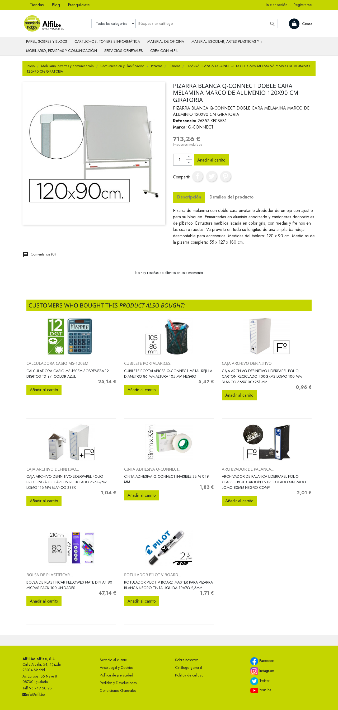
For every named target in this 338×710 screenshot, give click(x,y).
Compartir (197, 176)
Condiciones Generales (118, 690)
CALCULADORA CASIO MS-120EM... (59, 363)
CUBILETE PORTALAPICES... (148, 363)
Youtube (260, 690)
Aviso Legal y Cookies (116, 667)
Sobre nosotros (186, 659)
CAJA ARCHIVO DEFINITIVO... (248, 363)
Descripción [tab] (189, 197)
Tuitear (211, 176)
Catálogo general (188, 667)
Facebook (262, 661)
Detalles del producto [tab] (231, 197)
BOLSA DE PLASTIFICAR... (49, 574)
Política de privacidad (116, 675)
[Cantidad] (179, 159)
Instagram (262, 671)
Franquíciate (79, 5)
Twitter (260, 681)
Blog (56, 5)
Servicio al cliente (113, 659)
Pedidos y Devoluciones (118, 682)
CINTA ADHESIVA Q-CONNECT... (152, 469)
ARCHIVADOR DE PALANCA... (248, 469)
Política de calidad (189, 675)
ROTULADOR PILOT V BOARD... (152, 574)
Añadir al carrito (211, 160)
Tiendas (37, 5)
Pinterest (225, 176)
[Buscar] (206, 23)
